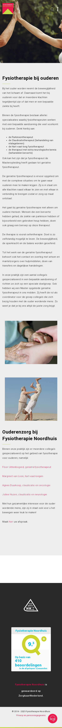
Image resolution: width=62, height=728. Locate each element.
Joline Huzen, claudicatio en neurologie (24, 494)
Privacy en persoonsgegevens (31, 715)
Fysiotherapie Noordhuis (29, 684)
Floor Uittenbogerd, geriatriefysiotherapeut (26, 467)
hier (11, 521)
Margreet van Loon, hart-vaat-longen (22, 476)
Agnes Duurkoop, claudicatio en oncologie (26, 485)
